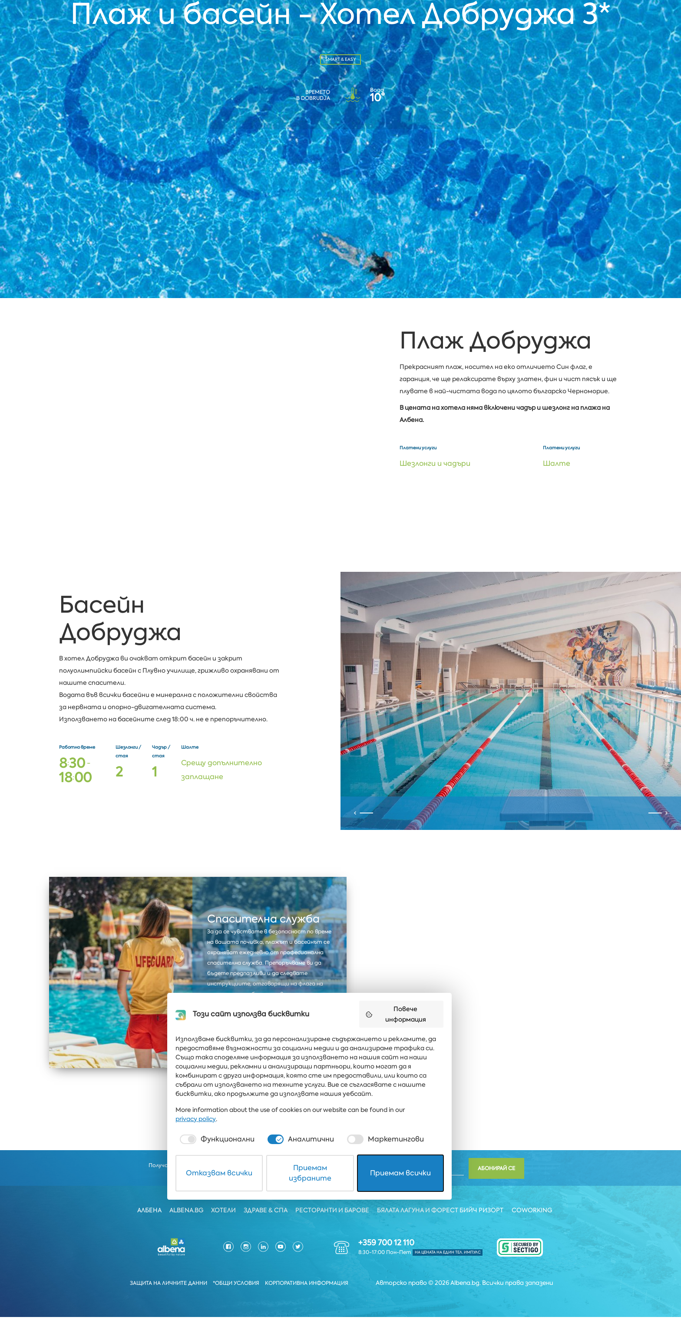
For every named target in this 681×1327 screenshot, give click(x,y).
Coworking (534, 1220)
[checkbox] (233, 1269)
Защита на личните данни (163, 1293)
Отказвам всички (241, 1298)
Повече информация (445, 1159)
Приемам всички (440, 1298)
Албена (147, 1220)
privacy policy (443, 1249)
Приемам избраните (341, 1298)
